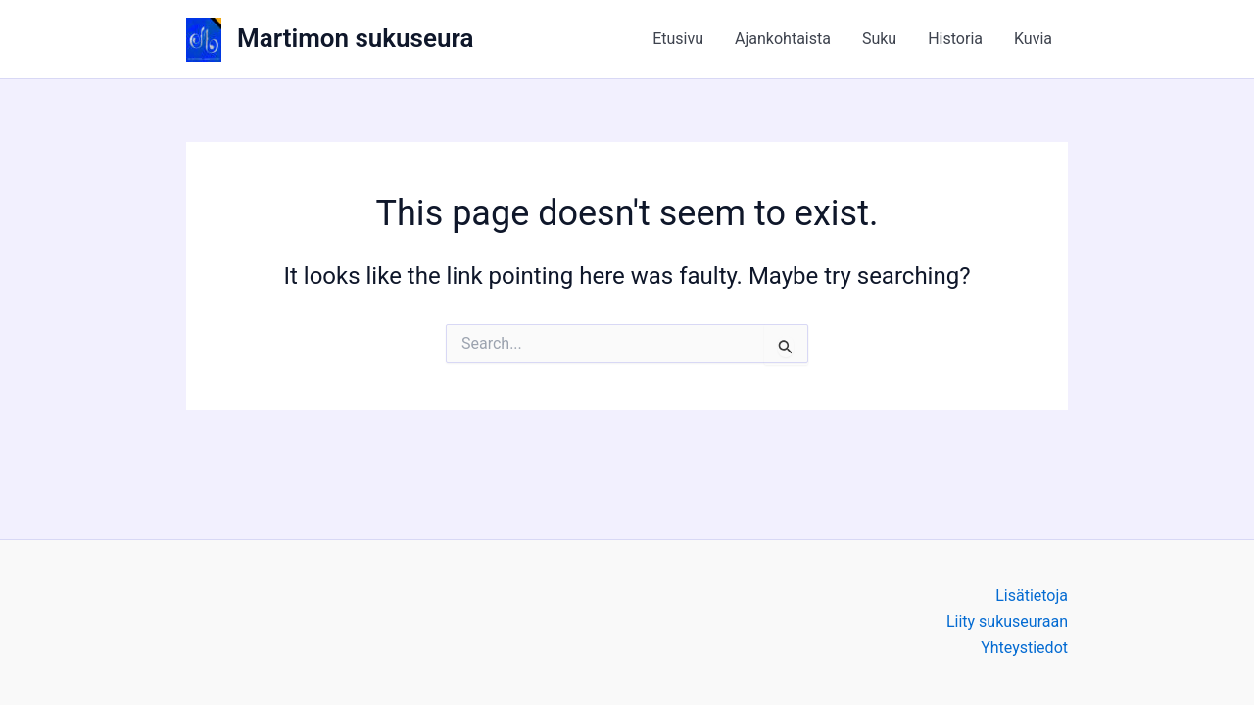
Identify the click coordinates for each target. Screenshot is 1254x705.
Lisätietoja (1031, 596)
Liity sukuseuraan (1007, 621)
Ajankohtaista (783, 38)
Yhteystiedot (1024, 647)
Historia (955, 38)
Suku (879, 38)
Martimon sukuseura (355, 38)
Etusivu (677, 38)
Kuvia (1033, 38)
